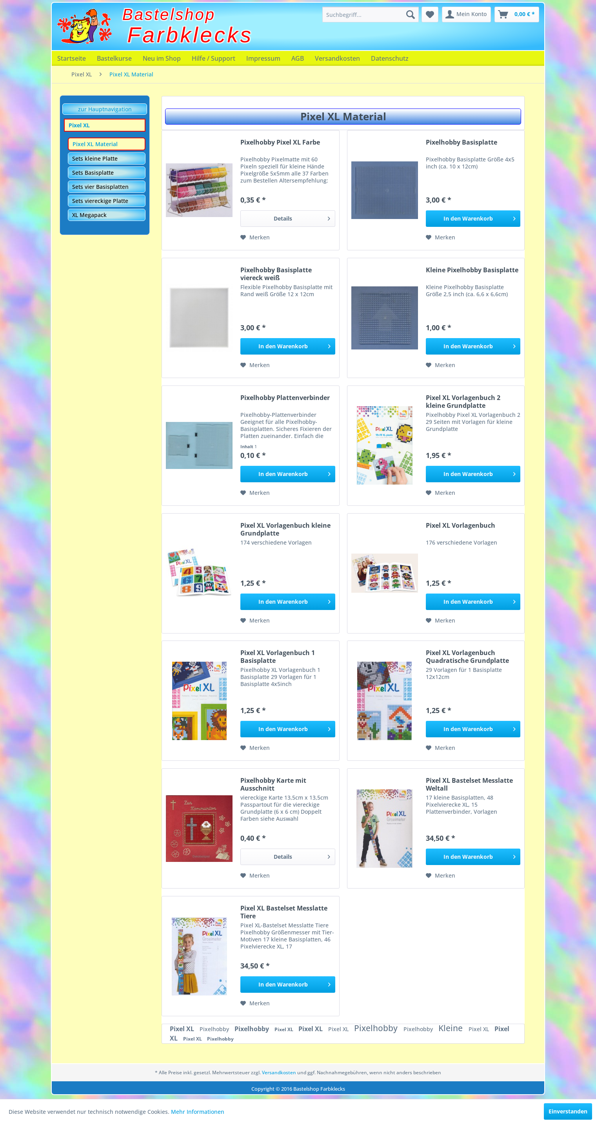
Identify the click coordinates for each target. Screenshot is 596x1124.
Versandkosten (337, 58)
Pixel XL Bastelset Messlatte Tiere (283, 912)
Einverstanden (568, 1111)
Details (302, 217)
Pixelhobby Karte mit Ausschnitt (273, 784)
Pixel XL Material (95, 144)
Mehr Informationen (197, 1111)
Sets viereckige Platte (100, 201)
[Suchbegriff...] (370, 14)
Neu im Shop (162, 58)
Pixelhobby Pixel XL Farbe (280, 142)
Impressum (263, 58)
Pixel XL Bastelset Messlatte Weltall (469, 784)
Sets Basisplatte (93, 172)
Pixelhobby (215, 1029)
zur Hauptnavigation (105, 109)
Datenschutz (390, 58)
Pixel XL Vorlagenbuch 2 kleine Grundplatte (463, 401)
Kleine (451, 1028)
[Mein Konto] (466, 14)
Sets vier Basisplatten (100, 186)
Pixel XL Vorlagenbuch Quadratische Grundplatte (467, 656)
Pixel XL (79, 125)
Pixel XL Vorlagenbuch (460, 525)
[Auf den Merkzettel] (255, 237)
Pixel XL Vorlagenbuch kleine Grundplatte (285, 529)
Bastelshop (169, 14)
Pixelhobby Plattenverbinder (285, 398)
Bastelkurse (114, 58)
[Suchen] (410, 14)
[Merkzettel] (430, 14)
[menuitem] (370, 14)
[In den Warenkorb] (473, 218)
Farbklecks (190, 35)
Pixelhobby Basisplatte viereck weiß (276, 274)
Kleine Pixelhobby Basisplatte (472, 270)
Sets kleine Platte (95, 158)
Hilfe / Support (213, 58)
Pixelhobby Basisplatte (461, 142)
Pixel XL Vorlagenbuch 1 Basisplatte (277, 656)
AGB (297, 58)
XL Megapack (89, 215)
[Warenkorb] (516, 14)
